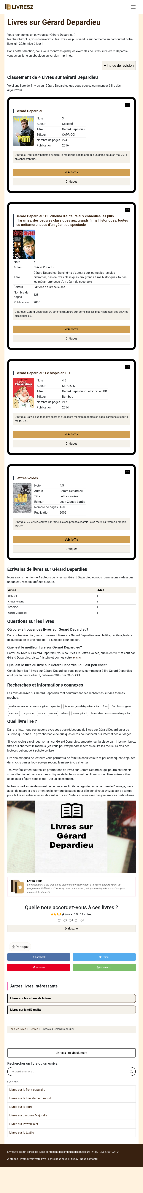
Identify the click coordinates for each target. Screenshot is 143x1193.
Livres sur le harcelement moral (30, 1098)
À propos (12, 1159)
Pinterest (39, 967)
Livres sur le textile (21, 1132)
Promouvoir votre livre (33, 1159)
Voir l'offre (71, 172)
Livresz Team (34, 880)
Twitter (104, 957)
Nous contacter (89, 1159)
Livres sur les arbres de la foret (31, 998)
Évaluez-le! (71, 928)
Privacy (73, 1159)
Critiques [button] (71, 181)
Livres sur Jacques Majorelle (28, 1115)
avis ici (77, 657)
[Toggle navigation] (133, 7)
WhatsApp (104, 967)
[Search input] (70, 1071)
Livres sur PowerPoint (23, 1124)
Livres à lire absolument (71, 1053)
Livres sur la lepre (20, 1107)
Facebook (39, 957)
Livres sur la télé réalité (26, 1009)
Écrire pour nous (57, 1159)
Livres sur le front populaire (27, 1089)
